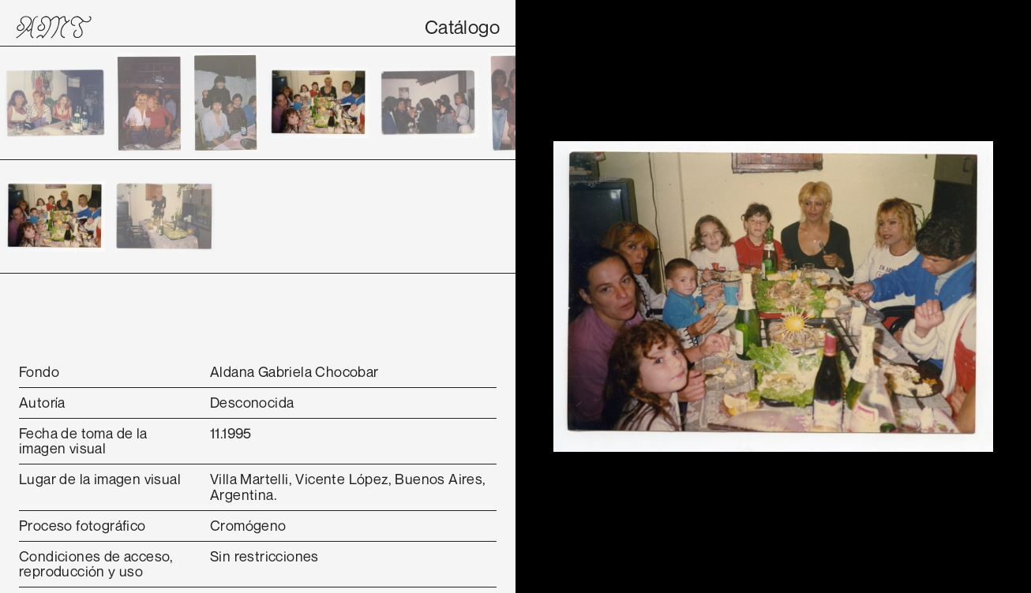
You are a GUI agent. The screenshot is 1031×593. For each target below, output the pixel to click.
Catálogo (462, 27)
